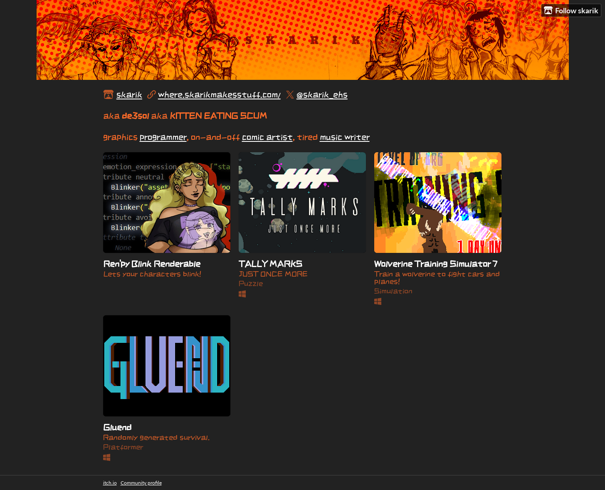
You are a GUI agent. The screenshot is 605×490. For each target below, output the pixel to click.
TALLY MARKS (270, 264)
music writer (345, 137)
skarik (129, 94)
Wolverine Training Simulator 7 (435, 264)
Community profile (141, 483)
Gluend (117, 427)
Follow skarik (571, 10)
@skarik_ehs (322, 94)
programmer (163, 137)
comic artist (267, 137)
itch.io (110, 483)
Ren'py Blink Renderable (151, 264)
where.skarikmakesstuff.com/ (219, 94)
